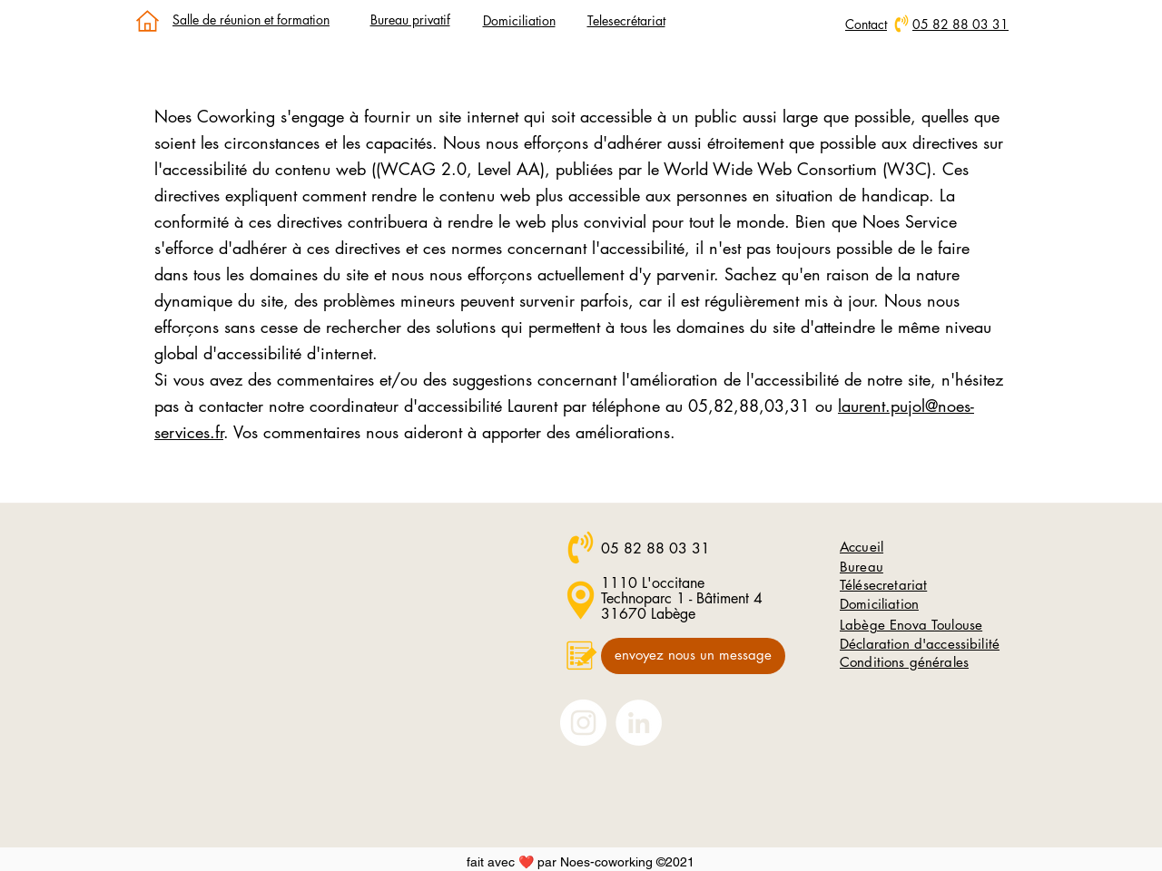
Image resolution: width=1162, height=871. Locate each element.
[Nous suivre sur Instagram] (583, 723)
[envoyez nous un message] (693, 656)
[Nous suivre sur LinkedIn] (638, 723)
